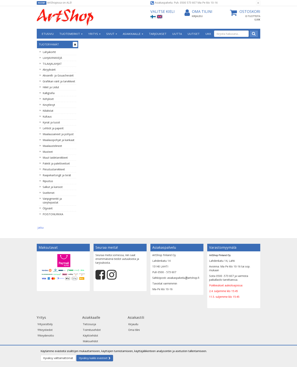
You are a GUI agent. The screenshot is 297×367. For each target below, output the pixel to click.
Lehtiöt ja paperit (53, 128)
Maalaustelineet (52, 146)
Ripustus (48, 181)
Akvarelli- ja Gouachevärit (58, 75)
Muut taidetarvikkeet (55, 157)
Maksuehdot (90, 328)
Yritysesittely (45, 311)
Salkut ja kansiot (53, 187)
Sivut (111, 34)
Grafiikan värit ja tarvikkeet (59, 81)
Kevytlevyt (49, 105)
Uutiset (194, 34)
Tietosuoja (89, 311)
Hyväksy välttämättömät (58, 358)
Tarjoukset (157, 34)
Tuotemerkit (71, 34)
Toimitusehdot (92, 316)
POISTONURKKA (53, 214)
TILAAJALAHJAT (52, 63)
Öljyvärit (48, 208)
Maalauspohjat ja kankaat (58, 140)
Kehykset (48, 99)
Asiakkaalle (133, 34)
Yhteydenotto (45, 322)
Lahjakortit (49, 52)
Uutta (177, 34)
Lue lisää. (213, 351)
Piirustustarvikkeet (54, 169)
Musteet (48, 152)
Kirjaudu (197, 16)
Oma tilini (198, 11)
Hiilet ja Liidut (51, 87)
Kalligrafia (49, 93)
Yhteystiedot (45, 316)
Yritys (94, 34)
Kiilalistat (48, 110)
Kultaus (47, 116)
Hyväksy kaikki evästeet (93, 358)
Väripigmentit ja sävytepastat (52, 200)
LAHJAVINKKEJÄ (52, 58)
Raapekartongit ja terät (57, 175)
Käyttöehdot (90, 322)
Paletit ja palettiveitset (56, 163)
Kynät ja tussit (51, 122)
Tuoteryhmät (49, 44)
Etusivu (48, 34)
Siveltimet (49, 193)
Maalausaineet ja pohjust (58, 134)
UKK (208, 34)
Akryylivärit (49, 69)
